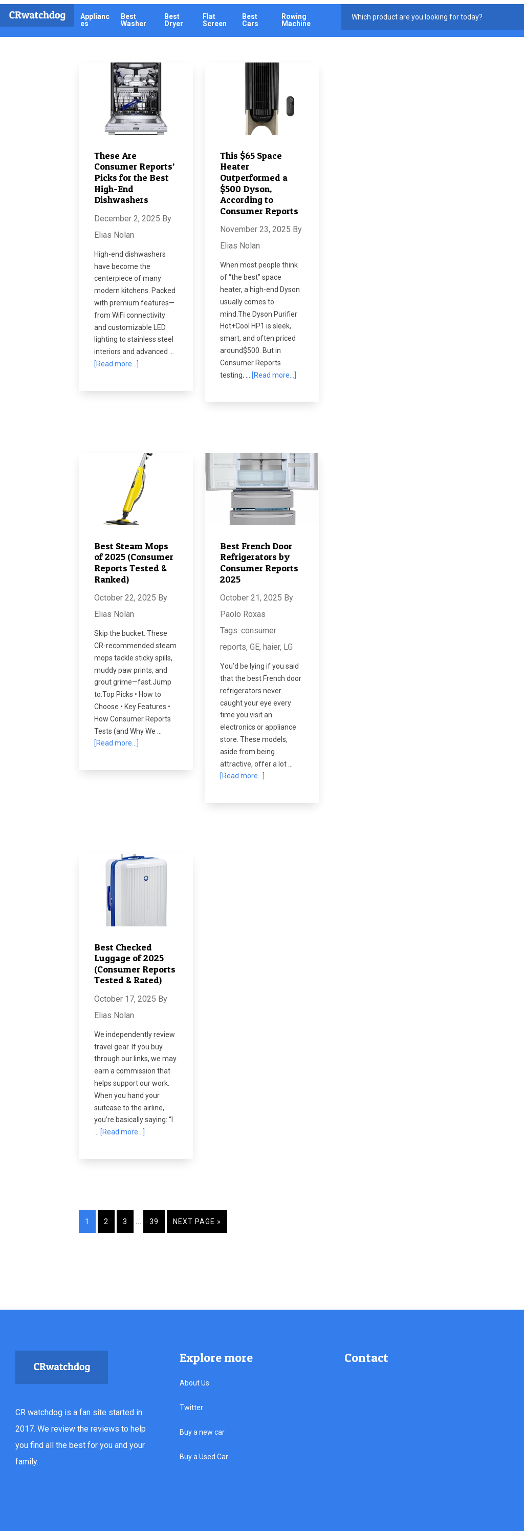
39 (154, 1217)
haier (271, 643)
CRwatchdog (37, 11)
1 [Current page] (87, 1217)
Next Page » (197, 1217)
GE (254, 643)
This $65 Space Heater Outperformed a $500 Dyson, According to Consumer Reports (259, 179)
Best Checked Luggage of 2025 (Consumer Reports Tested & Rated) (135, 959)
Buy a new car (202, 1427)
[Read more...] (116, 360)
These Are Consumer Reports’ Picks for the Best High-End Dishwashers (134, 173)
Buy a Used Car (204, 1452)
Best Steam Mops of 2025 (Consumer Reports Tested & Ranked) (133, 558)
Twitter (191, 1403)
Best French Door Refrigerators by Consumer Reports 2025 (259, 558)
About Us (194, 1378)
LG (288, 643)
